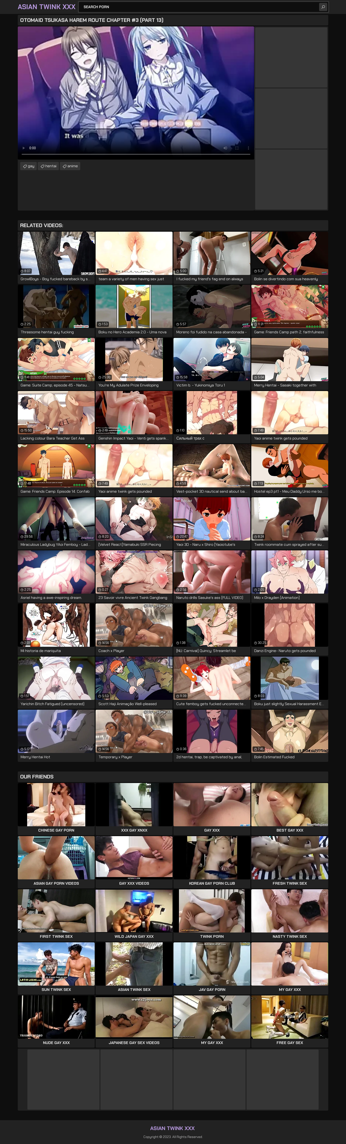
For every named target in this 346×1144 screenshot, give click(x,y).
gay (31, 165)
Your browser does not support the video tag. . (136, 93)
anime (73, 165)
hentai (50, 165)
